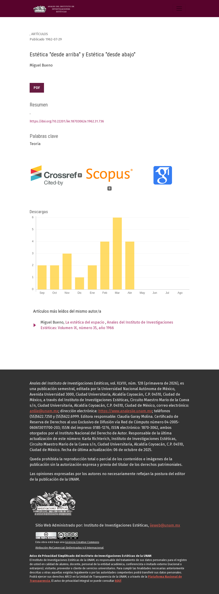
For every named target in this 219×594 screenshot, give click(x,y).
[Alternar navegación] (179, 8)
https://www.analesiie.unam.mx (125, 411)
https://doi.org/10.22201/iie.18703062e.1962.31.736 (67, 121)
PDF (37, 87)
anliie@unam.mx (44, 411)
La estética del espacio (85, 322)
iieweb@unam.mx (165, 525)
